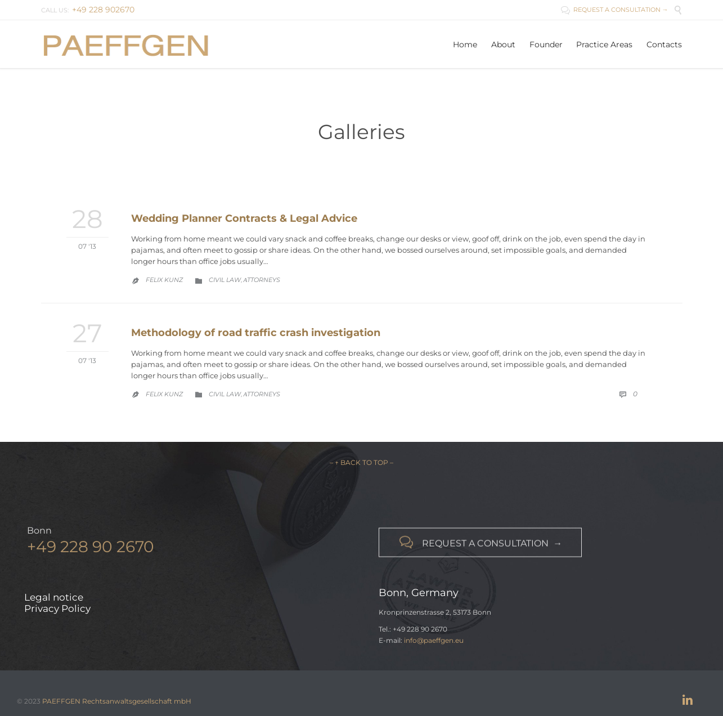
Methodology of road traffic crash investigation (255, 332)
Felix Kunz (164, 280)
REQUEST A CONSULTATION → (614, 10)
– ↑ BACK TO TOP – (361, 462)
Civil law (225, 280)
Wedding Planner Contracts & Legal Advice (244, 218)
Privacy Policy (57, 608)
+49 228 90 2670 (90, 549)
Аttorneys (262, 280)
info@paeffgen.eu (434, 640)
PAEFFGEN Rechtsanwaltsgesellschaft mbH (116, 701)
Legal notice (53, 597)
